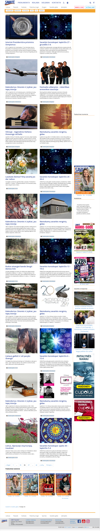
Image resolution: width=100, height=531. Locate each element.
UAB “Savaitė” (67, 527)
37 (29, 465)
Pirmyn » (49, 465)
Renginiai (42, 10)
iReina (87, 527)
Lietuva (8, 7)
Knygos (44, 7)
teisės (76, 527)
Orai (36, 10)
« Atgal (8, 465)
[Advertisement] (84, 38)
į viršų (42, 465)
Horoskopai (25, 10)
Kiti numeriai (65, 498)
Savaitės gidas (54, 7)
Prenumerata (24, 3)
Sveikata (23, 7)
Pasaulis (15, 7)
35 (20, 465)
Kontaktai (56, 3)
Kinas (32, 10)
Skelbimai (46, 3)
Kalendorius (17, 10)
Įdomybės (64, 7)
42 (36, 465)
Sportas (44, 516)
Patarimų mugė (34, 7)
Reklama (36, 3)
